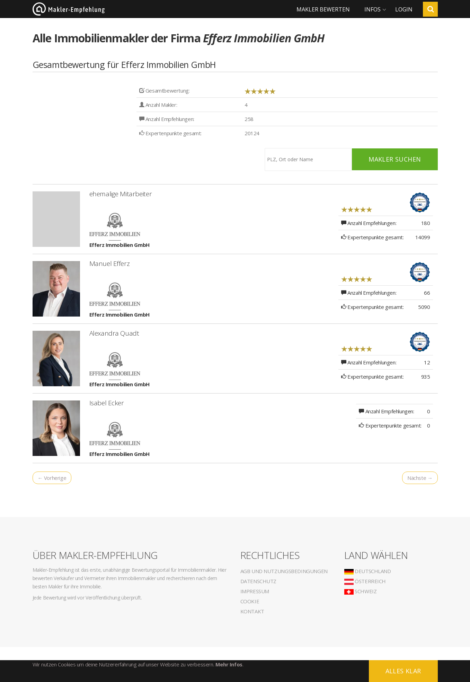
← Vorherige (52, 477)
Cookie (249, 601)
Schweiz (360, 591)
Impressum (254, 591)
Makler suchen (395, 159)
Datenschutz (258, 581)
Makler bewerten (323, 9)
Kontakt (252, 611)
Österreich (365, 581)
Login (404, 9)
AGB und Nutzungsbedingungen (284, 571)
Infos (372, 9)
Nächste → (419, 477)
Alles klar (403, 671)
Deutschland (367, 571)
